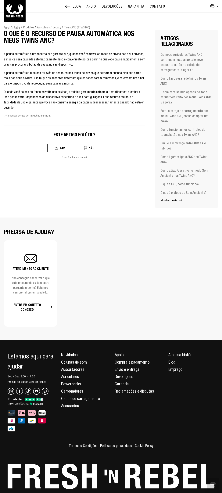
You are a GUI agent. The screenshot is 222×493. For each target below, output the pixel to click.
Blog (171, 362)
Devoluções (124, 376)
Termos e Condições (83, 446)
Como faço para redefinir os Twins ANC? (183, 80)
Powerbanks (71, 383)
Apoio (119, 354)
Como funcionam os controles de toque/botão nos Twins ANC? (182, 132)
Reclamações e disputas (134, 391)
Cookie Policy (144, 446)
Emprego (175, 369)
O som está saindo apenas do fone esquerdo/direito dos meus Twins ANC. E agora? (186, 97)
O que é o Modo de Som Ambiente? (183, 193)
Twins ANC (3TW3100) (77, 27)
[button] (30, 283)
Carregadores (72, 391)
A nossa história (181, 354)
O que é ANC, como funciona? (179, 184)
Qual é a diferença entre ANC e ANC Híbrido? (183, 145)
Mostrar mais (171, 200)
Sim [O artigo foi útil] (62, 148)
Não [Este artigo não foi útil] (91, 148)
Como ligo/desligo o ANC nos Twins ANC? (183, 159)
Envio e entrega (127, 369)
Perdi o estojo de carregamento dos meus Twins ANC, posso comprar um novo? (184, 116)
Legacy (57, 27)
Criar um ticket (37, 381)
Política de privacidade (116, 446)
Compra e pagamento (132, 362)
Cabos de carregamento (80, 398)
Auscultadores (72, 369)
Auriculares (43, 27)
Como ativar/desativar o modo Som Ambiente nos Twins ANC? (184, 173)
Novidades (69, 354)
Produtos (28, 27)
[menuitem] (91, 6)
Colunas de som (74, 362)
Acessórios (70, 405)
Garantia (122, 383)
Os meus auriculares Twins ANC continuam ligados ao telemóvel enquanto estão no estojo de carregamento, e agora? (181, 62)
